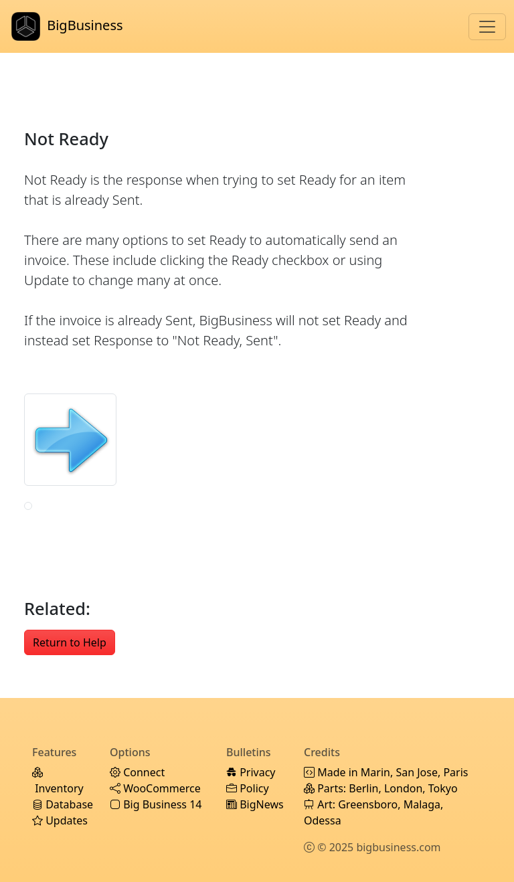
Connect (137, 772)
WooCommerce (155, 788)
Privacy (251, 772)
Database (62, 804)
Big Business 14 (155, 804)
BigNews (255, 804)
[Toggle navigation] (487, 26)
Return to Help (69, 642)
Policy (247, 788)
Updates (60, 820)
